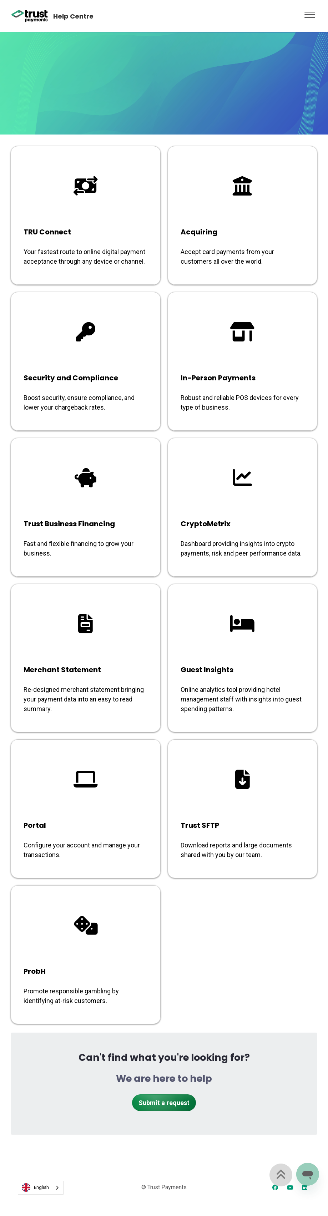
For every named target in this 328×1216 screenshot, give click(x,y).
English (35, 1187)
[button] (309, 13)
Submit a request (164, 1102)
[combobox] (41, 1188)
